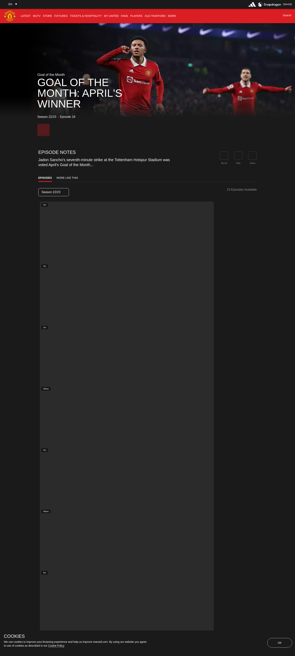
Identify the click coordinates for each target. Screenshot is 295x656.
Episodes (45, 177)
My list (224, 163)
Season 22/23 (53, 192)
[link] (252, 155)
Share (252, 163)
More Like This (67, 177)
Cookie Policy (56, 645)
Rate (238, 163)
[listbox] (53, 192)
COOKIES (14, 636)
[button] (10, 4)
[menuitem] (26, 16)
